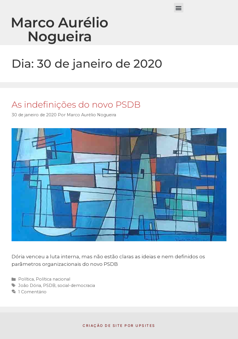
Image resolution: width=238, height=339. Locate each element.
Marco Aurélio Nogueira (59, 32)
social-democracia (76, 285)
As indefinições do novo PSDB (76, 104)
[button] (178, 7)
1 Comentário (32, 291)
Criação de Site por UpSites (119, 325)
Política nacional (53, 279)
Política (26, 279)
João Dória (29, 285)
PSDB (49, 285)
